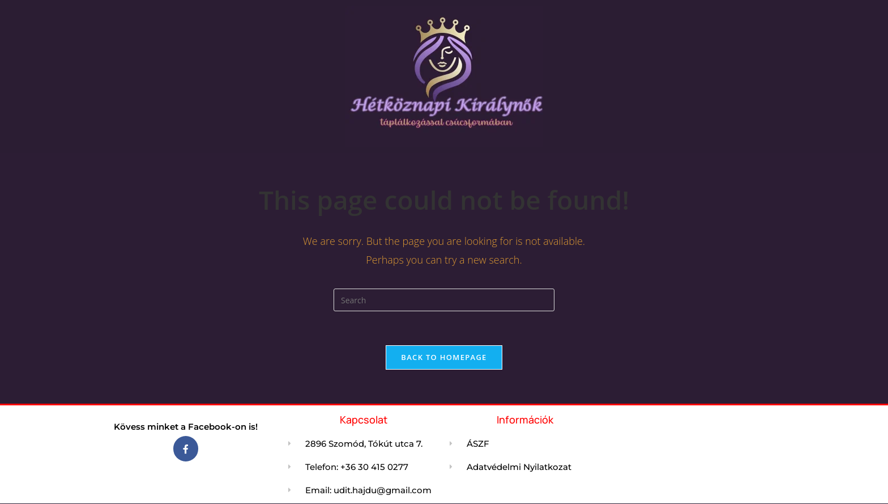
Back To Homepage (443, 357)
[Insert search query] (444, 300)
